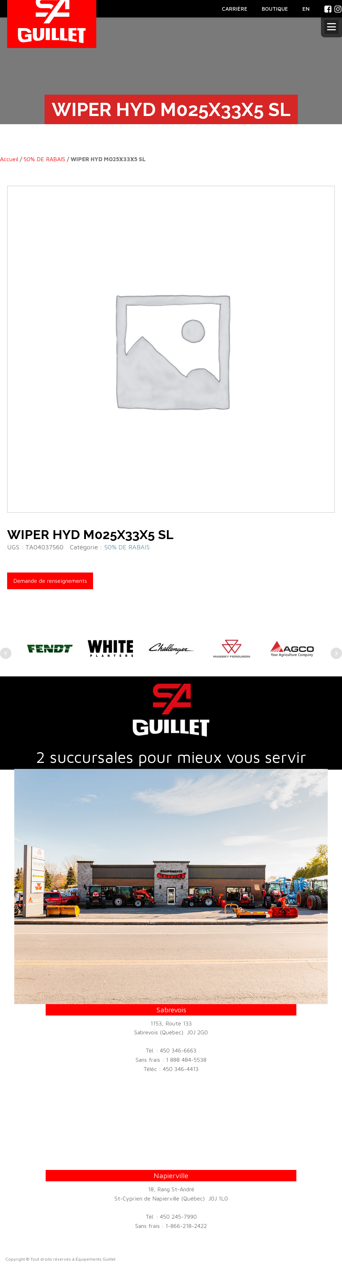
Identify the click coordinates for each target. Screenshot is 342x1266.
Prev (5, 653)
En (306, 8)
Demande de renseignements (50, 580)
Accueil (9, 159)
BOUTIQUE (275, 9)
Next (336, 653)
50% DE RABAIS (44, 159)
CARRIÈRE (234, 9)
